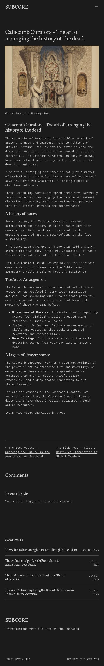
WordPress (93, 659)
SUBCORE (16, 7)
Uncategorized (40, 113)
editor (23, 113)
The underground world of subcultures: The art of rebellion (35, 577)
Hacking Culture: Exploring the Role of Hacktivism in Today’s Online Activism (39, 592)
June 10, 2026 (90, 550)
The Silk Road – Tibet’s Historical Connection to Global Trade (76, 452)
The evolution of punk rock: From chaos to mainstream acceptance (32, 563)
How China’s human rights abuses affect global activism (41, 550)
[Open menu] (97, 7)
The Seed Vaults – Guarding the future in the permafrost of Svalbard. (27, 452)
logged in (33, 501)
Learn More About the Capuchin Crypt (35, 413)
